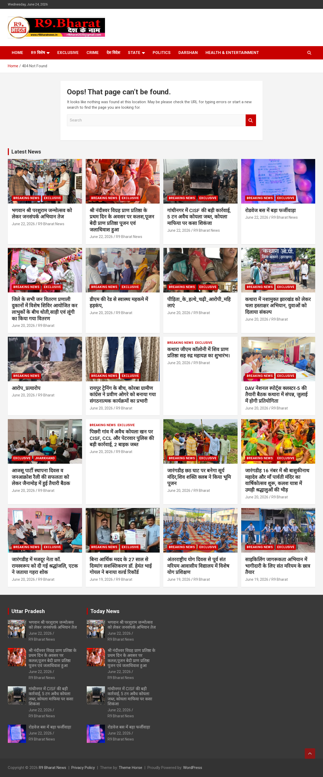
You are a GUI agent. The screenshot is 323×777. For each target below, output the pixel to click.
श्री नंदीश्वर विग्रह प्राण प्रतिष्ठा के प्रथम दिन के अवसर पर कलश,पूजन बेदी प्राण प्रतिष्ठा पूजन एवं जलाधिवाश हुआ (122, 220)
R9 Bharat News (51, 224)
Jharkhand (45, 458)
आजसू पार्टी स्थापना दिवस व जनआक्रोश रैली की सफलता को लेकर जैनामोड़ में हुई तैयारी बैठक (41, 477)
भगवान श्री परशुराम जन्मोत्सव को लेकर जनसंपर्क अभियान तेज (42, 213)
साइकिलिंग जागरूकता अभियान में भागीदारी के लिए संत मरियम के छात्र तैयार (277, 565)
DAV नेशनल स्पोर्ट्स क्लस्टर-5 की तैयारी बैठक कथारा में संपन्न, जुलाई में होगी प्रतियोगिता (276, 394)
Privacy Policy (83, 767)
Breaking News (26, 198)
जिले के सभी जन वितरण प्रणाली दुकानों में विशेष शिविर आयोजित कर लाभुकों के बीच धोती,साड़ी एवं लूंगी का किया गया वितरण (44, 309)
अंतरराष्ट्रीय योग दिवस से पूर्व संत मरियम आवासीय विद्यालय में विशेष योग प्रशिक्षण (198, 565)
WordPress (192, 767)
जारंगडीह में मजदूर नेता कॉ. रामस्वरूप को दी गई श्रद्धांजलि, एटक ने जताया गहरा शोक (45, 565)
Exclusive (68, 52)
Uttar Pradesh (28, 611)
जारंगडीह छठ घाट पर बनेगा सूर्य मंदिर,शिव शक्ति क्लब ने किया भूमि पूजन (199, 477)
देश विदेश (113, 52)
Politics (162, 52)
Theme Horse (130, 767)
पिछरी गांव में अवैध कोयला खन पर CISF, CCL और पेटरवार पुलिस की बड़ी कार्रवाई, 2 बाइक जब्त (122, 438)
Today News (105, 611)
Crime (92, 52)
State (134, 52)
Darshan (188, 52)
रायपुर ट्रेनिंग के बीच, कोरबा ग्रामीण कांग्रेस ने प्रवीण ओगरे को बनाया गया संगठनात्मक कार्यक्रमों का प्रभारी (123, 394)
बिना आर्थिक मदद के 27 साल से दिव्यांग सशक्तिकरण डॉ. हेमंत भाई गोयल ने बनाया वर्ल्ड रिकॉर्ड (121, 565)
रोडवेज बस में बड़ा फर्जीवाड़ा (270, 210)
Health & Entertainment (232, 52)
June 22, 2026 (23, 224)
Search (251, 120)
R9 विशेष (38, 52)
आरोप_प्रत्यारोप (26, 388)
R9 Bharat (46, 325)
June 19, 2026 (101, 579)
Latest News (26, 152)
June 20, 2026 (23, 325)
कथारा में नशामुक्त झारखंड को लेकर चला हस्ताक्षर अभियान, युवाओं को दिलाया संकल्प (278, 305)
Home (17, 52)
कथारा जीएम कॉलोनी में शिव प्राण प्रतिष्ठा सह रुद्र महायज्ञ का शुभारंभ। (198, 352)
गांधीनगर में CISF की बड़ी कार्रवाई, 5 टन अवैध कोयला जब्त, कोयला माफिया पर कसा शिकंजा (199, 216)
